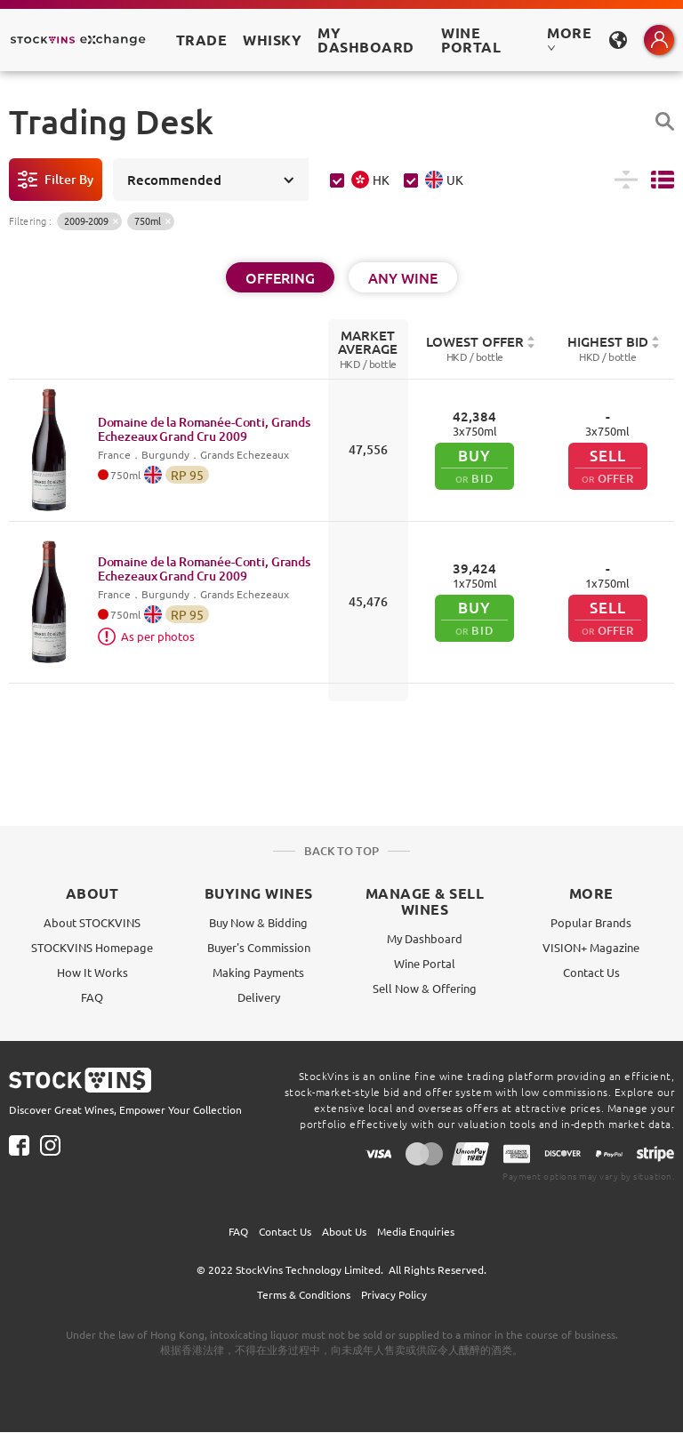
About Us (344, 1231)
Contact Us (591, 972)
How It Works (92, 972)
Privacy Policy (394, 1294)
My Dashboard (424, 938)
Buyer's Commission (258, 947)
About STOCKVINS (92, 922)
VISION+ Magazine (590, 947)
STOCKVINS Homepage (92, 947)
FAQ (92, 997)
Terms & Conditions (303, 1294)
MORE (569, 37)
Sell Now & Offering (425, 988)
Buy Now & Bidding (258, 922)
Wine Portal (471, 39)
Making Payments (258, 972)
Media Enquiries (415, 1231)
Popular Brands (590, 922)
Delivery (258, 997)
